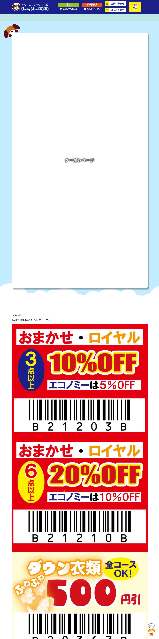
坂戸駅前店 (92, 4)
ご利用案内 (135, 7)
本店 (68, 4)
